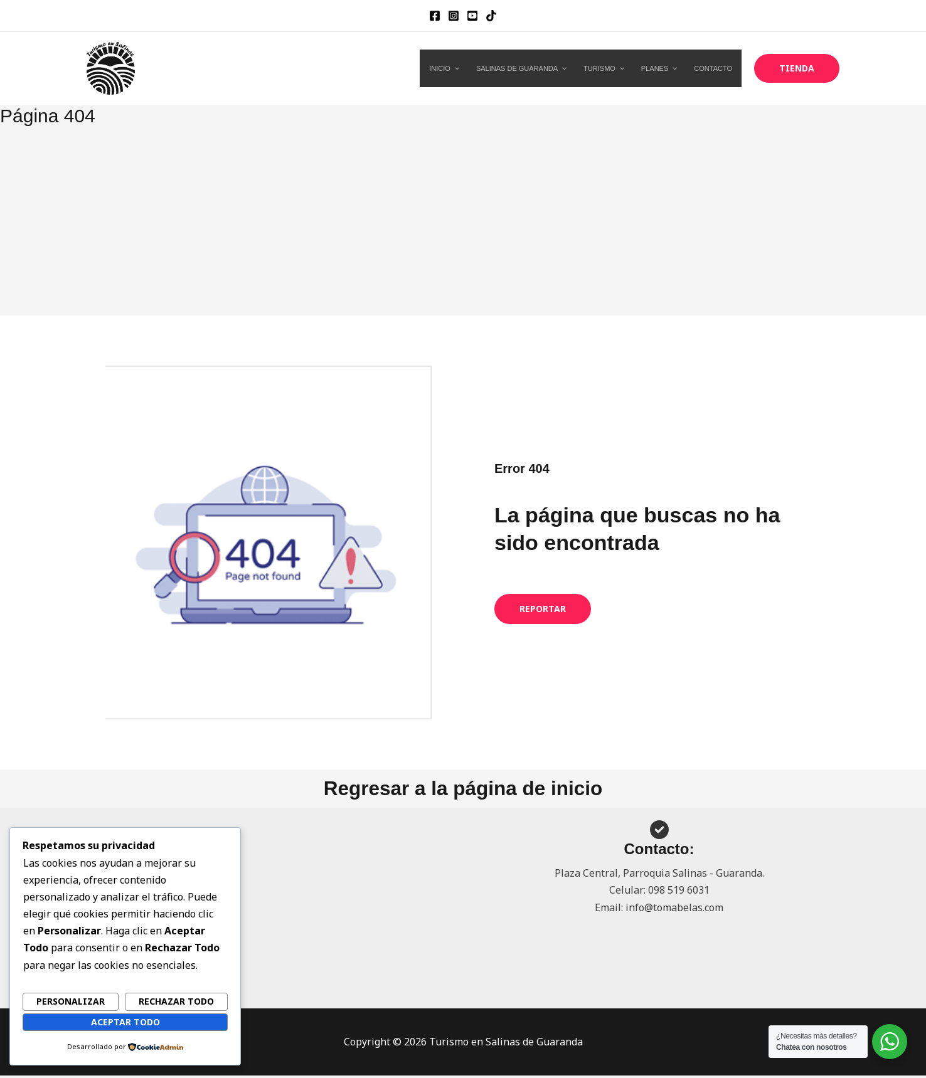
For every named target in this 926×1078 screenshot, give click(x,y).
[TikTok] (491, 15)
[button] (796, 68)
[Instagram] (453, 15)
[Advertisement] (463, 221)
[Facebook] (434, 15)
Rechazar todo (176, 1001)
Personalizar (70, 1001)
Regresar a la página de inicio (463, 789)
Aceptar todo (125, 1021)
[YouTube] (472, 15)
